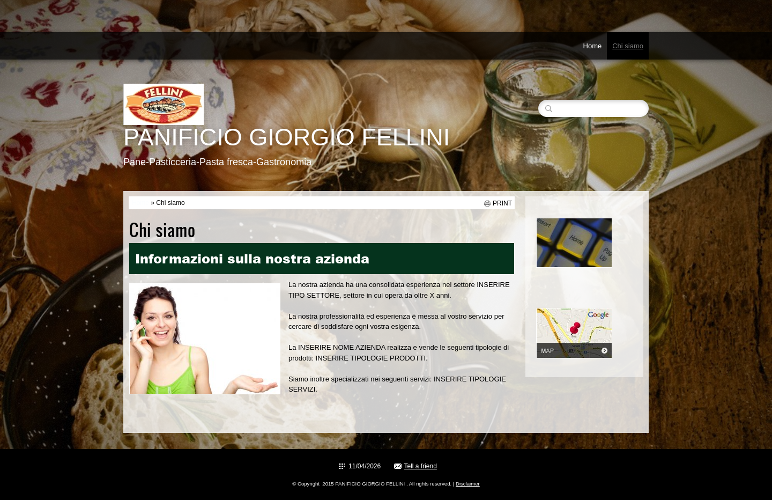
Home (592, 46)
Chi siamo (627, 46)
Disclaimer (468, 484)
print (502, 203)
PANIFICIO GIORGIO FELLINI (286, 137)
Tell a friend (420, 466)
